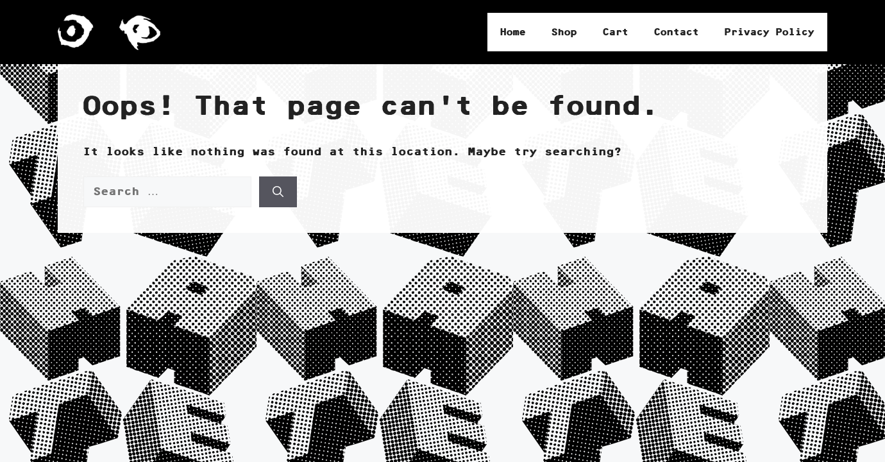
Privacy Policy (769, 32)
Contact (676, 32)
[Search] (278, 191)
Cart (615, 32)
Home (513, 32)
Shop (564, 32)
